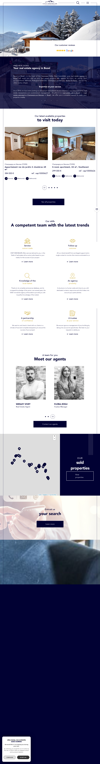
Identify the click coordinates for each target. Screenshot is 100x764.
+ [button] (54, 436)
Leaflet (39, 494)
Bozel (49, 95)
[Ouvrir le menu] (88, 3)
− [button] (54, 439)
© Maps (45, 494)
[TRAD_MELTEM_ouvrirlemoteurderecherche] (77, 2)
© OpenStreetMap (52, 494)
